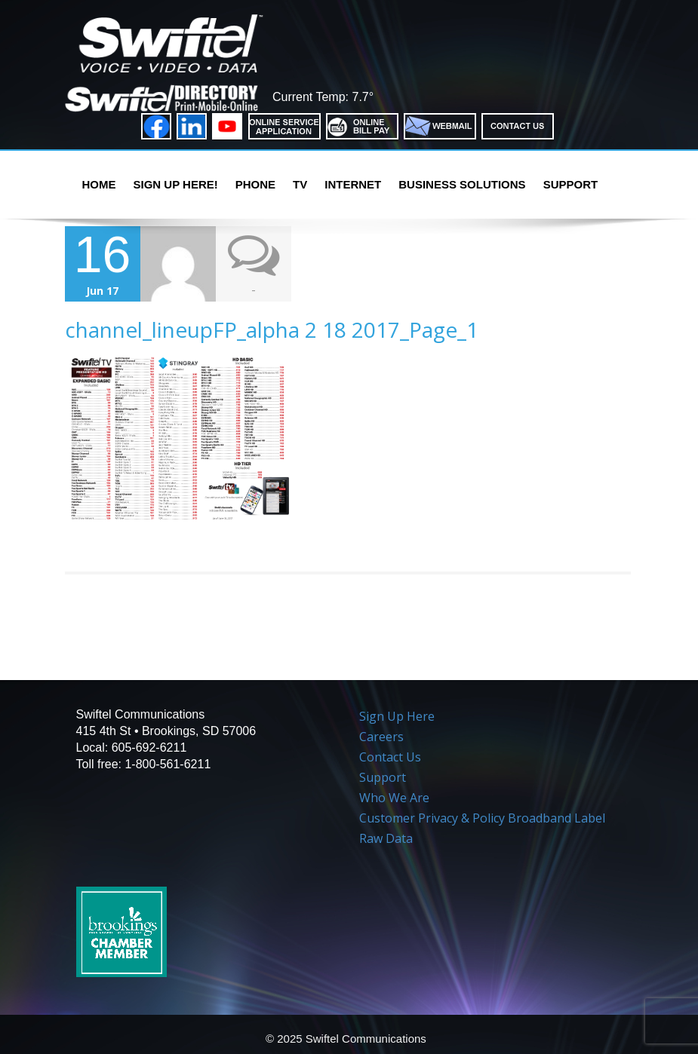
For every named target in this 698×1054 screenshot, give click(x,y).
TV (300, 184)
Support (570, 184)
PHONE (255, 184)
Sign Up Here (397, 716)
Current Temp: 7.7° (323, 96)
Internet (352, 184)
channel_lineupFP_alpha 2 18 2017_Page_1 (271, 329)
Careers (381, 736)
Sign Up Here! (176, 184)
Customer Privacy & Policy (432, 818)
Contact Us (390, 757)
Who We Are (394, 797)
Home (99, 184)
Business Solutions (461, 184)
